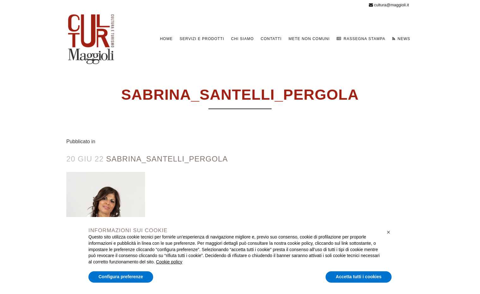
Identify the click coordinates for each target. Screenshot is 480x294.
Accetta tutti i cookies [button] (358, 276)
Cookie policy (169, 261)
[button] (388, 232)
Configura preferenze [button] (121, 276)
